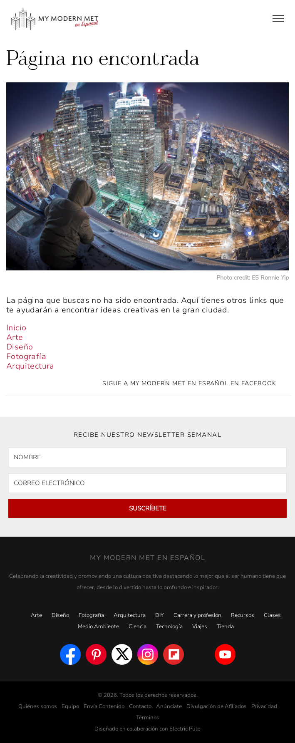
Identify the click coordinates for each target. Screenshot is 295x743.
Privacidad (264, 706)
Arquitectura (30, 366)
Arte (14, 337)
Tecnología (169, 626)
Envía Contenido (104, 706)
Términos (147, 717)
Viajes (199, 626)
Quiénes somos (37, 706)
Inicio (16, 327)
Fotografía (26, 356)
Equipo (70, 706)
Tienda (225, 626)
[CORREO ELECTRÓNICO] (147, 483)
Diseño (19, 347)
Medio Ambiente (98, 626)
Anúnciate (169, 706)
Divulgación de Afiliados (216, 706)
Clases (272, 615)
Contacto (140, 706)
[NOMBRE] (147, 457)
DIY (159, 615)
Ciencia (137, 626)
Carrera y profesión (197, 615)
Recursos (242, 615)
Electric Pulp (185, 729)
